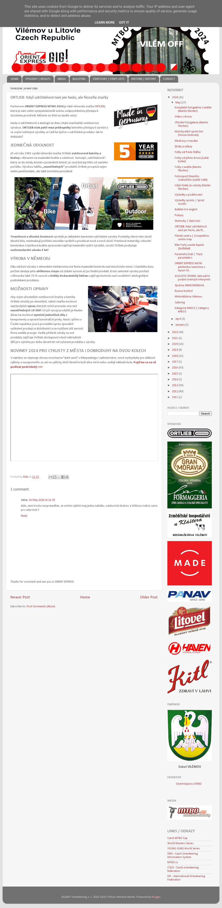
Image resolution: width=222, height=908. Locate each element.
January (180, 324)
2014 (175, 379)
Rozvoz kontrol (184, 291)
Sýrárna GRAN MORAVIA (189, 285)
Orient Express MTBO (189, 784)
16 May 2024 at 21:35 (42, 500)
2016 (175, 367)
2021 (175, 338)
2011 (175, 397)
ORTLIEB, (100, 106)
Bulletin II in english (186, 209)
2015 (175, 373)
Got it (124, 22)
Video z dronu (183, 116)
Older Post (149, 597)
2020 (175, 344)
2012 (175, 391)
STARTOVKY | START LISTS (108, 79)
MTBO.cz (172, 862)
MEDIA (62, 79)
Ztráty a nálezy (183, 146)
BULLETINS (79, 79)
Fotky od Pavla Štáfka (188, 152)
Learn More (105, 22)
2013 (175, 385)
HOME (14, 79)
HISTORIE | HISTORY (143, 79)
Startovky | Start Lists (187, 221)
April (178, 319)
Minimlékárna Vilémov (188, 296)
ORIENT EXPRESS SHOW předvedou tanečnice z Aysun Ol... (190, 267)
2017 (175, 361)
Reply (24, 515)
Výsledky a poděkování (188, 194)
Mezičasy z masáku (186, 141)
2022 (175, 332)
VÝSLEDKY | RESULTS (38, 79)
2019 (175, 350)
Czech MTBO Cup (177, 838)
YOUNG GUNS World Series (183, 848)
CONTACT (169, 79)
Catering (180, 302)
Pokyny (179, 215)
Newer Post (20, 597)
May (178, 102)
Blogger (156, 897)
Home (85, 597)
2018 (175, 356)
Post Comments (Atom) (41, 606)
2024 (175, 97)
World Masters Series (180, 843)
